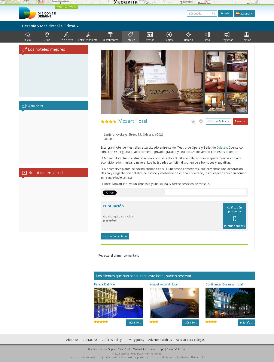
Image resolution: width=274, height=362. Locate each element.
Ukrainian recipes (155, 349)
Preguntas (227, 37)
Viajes (169, 37)
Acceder (225, 13)
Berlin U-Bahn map (176, 349)
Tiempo (188, 37)
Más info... (135, 322)
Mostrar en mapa (218, 121)
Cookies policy (112, 340)
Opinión (246, 37)
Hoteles (130, 37)
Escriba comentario (115, 236)
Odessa (222, 147)
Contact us (90, 340)
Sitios (47, 37)
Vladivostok (138, 349)
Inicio (27, 37)
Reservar (240, 121)
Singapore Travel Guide (119, 349)
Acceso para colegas (190, 340)
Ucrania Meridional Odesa (50, 25)
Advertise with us (160, 340)
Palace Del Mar (104, 284)
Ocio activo (66, 37)
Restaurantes (110, 37)
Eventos (149, 37)
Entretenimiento (88, 37)
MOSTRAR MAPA (66, 6)
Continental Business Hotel (224, 284)
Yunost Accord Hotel (164, 284)
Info (207, 37)
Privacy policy (135, 340)
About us (72, 340)
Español (244, 13)
